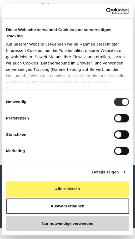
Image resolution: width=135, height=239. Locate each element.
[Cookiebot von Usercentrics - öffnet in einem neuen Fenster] (106, 11)
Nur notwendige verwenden (67, 223)
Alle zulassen (67, 189)
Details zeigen (105, 172)
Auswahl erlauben (67, 206)
